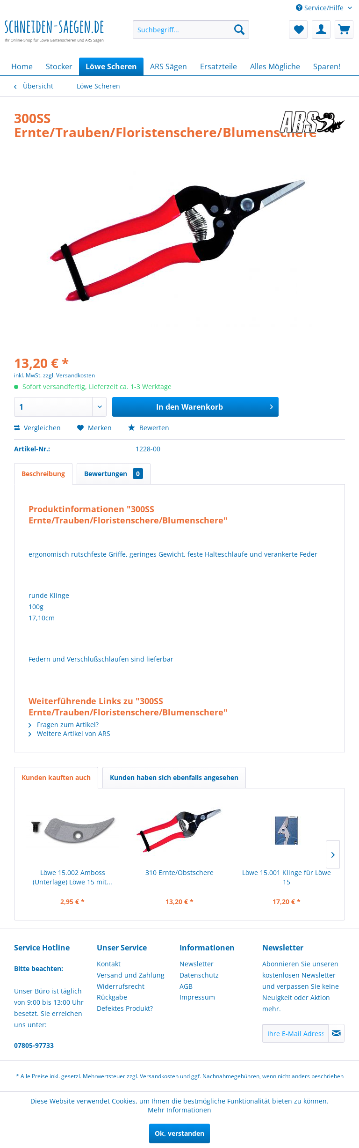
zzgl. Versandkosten (69, 375)
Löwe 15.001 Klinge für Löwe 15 (286, 877)
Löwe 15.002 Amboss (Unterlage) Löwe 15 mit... (72, 877)
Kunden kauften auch (56, 777)
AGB (186, 986)
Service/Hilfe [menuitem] (320, 7)
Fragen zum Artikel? (64, 724)
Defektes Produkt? (125, 1008)
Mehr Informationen (179, 1109)
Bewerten (148, 427)
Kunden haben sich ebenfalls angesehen (174, 777)
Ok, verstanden (179, 1133)
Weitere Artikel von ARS (69, 733)
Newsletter (197, 963)
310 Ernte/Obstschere (179, 872)
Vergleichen (37, 427)
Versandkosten (159, 1076)
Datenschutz (199, 975)
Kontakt (109, 963)
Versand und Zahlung (131, 975)
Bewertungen (113, 473)
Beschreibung (43, 473)
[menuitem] (191, 29)
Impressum (197, 997)
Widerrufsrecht (120, 986)
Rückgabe (112, 997)
